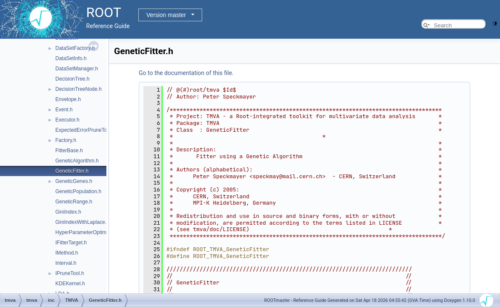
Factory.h (65, 140)
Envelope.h (68, 99)
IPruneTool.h (69, 273)
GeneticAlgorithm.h (77, 161)
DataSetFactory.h (74, 48)
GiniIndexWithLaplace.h (82, 222)
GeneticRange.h (73, 202)
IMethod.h (66, 253)
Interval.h (65, 263)
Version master (166, 15)
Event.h (64, 110)
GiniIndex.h (68, 212)
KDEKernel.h (70, 284)
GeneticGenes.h (73, 181)
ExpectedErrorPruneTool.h (85, 130)
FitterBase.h (69, 151)
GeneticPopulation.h (78, 191)
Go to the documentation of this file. (186, 73)
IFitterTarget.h (71, 243)
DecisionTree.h (72, 79)
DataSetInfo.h (70, 58)
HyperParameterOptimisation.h (90, 232)
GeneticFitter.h (72, 171)
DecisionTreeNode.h (78, 89)
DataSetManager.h (76, 69)
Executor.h (67, 120)
